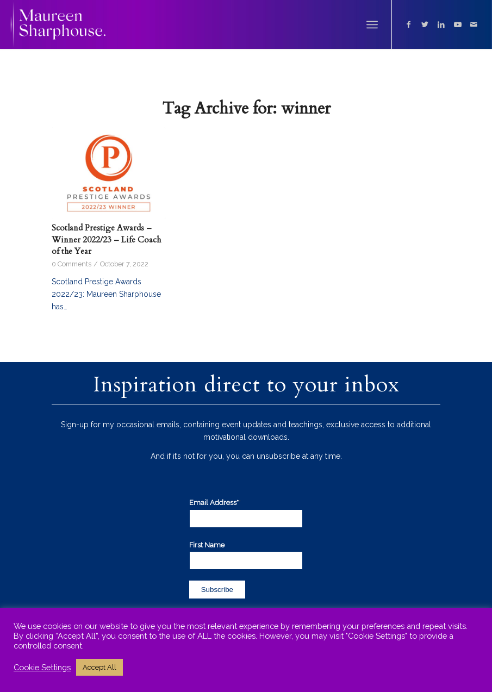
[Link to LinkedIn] (441, 24)
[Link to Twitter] (425, 24)
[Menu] (372, 24)
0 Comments (71, 264)
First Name (207, 545)
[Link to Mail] (474, 24)
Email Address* (215, 502)
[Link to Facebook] (409, 24)
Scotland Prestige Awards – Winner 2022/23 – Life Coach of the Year (106, 239)
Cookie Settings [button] (42, 667)
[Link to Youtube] (458, 24)
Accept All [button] (99, 667)
